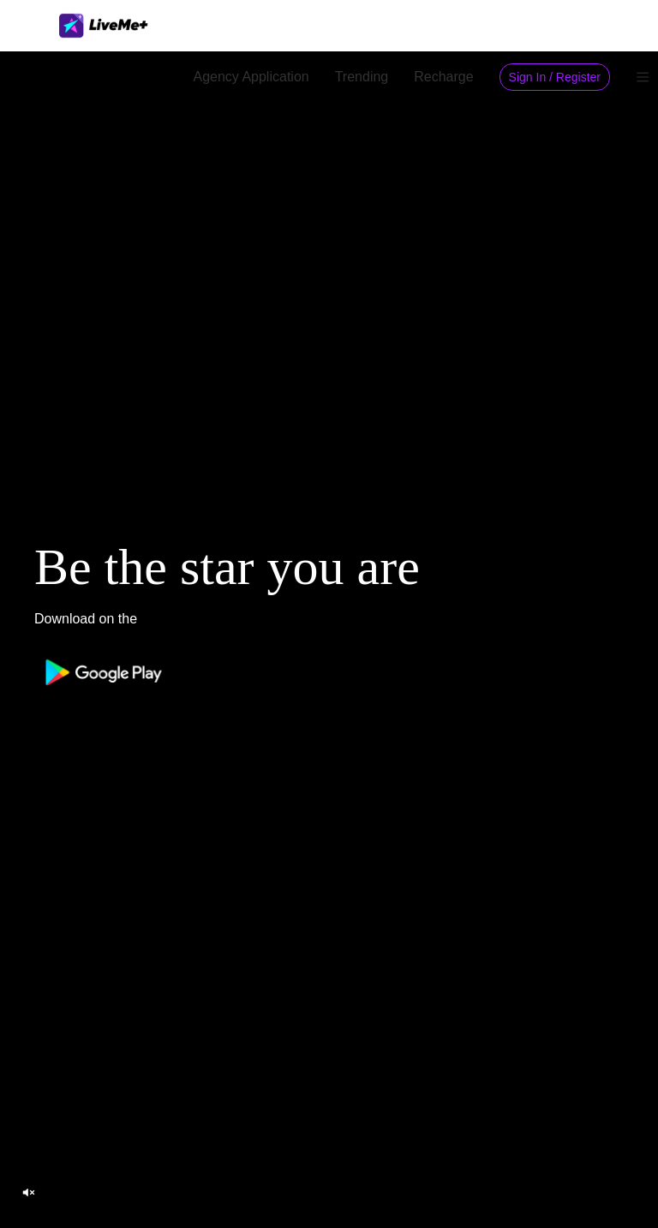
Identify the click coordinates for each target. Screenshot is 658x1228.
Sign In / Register (555, 77)
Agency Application (250, 76)
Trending (362, 76)
